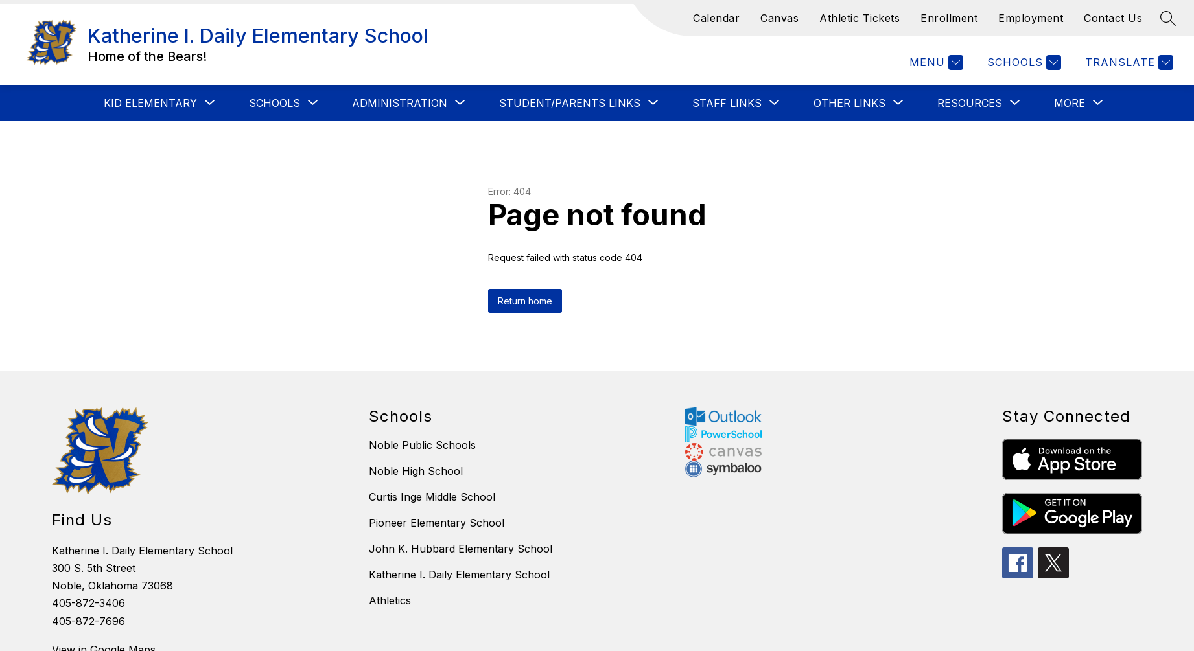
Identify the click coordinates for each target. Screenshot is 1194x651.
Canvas (779, 18)
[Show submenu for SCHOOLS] (274, 103)
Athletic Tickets (859, 18)
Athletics (390, 600)
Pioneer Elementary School (436, 522)
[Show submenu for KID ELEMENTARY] (150, 103)
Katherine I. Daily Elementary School (459, 574)
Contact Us (1113, 18)
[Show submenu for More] (1069, 103)
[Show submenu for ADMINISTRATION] (399, 103)
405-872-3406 (88, 603)
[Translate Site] (1127, 62)
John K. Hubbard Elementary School (460, 548)
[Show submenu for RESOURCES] (969, 103)
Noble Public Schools (422, 445)
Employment (1030, 18)
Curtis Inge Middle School (432, 496)
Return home (525, 300)
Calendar (716, 18)
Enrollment (948, 18)
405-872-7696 (88, 621)
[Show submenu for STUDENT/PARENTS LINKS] (569, 103)
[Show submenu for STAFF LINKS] (727, 103)
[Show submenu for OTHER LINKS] (849, 103)
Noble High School (416, 470)
